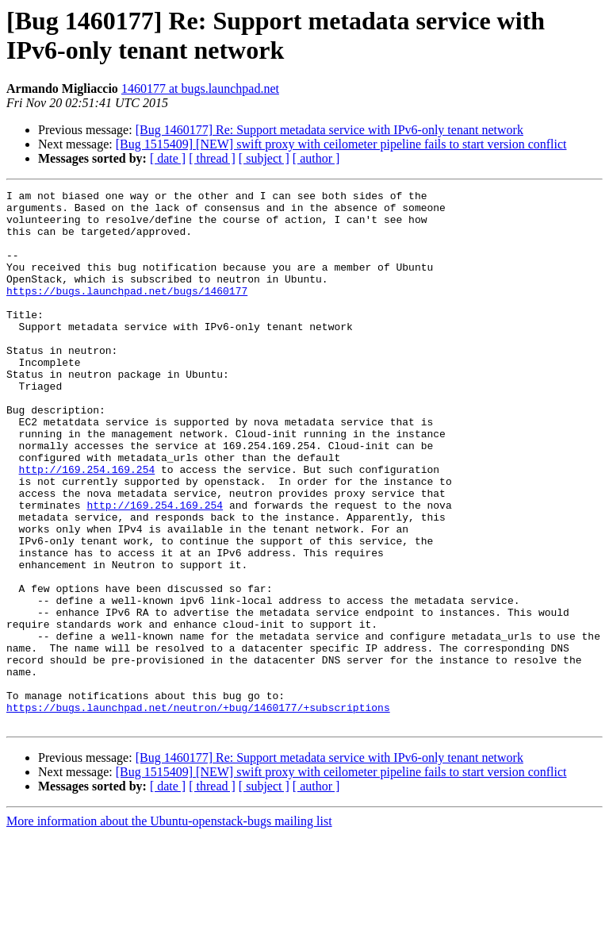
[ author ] (316, 158)
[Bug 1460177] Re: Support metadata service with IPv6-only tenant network (329, 129)
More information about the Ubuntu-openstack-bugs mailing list (169, 928)
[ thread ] (212, 158)
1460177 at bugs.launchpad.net (200, 88)
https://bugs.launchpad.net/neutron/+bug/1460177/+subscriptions (198, 812)
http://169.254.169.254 (87, 526)
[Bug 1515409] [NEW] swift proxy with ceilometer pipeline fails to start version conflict (341, 144)
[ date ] (168, 158)
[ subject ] (264, 158)
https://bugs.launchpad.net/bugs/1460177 (126, 312)
